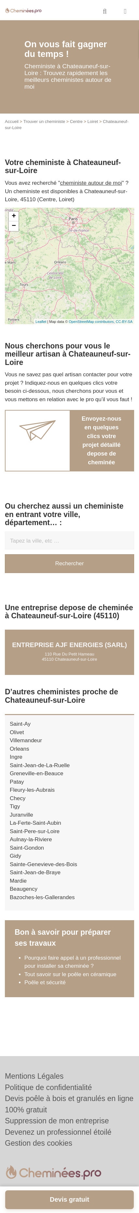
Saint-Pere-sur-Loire (35, 831)
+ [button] (14, 216)
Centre (76, 121)
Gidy (15, 856)
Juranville (21, 815)
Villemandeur (26, 740)
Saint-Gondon (27, 848)
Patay (17, 782)
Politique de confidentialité (48, 1087)
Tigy (15, 806)
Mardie (18, 881)
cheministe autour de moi (91, 183)
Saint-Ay (20, 724)
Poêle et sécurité (45, 982)
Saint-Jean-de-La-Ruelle (40, 765)
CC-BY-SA (124, 322)
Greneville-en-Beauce (36, 773)
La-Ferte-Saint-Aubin (35, 823)
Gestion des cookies (38, 1143)
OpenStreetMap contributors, (92, 322)
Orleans (19, 749)
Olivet (17, 732)
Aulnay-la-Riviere (31, 839)
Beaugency (23, 889)
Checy (17, 798)
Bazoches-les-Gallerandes (42, 897)
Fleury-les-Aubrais (32, 790)
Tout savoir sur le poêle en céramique (70, 974)
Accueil (12, 121)
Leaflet (40, 322)
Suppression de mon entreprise (57, 1121)
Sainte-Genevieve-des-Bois (43, 864)
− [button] (14, 226)
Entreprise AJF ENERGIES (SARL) (69, 644)
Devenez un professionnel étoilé (58, 1132)
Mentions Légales (34, 1076)
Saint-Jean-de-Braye (35, 872)
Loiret (93, 121)
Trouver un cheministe (44, 121)
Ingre (16, 757)
